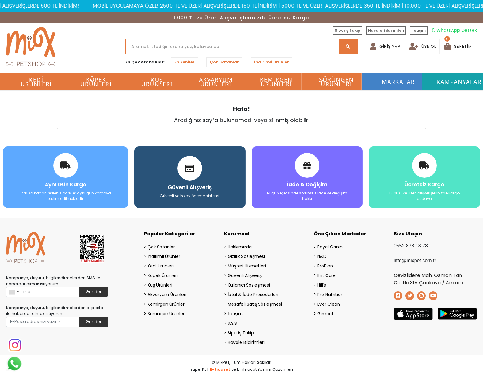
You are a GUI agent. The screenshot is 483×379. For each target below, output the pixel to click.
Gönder (94, 291)
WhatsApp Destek (454, 30)
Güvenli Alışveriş (245, 275)
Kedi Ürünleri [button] (36, 82)
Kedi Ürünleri (161, 266)
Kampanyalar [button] (458, 82)
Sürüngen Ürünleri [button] (336, 82)
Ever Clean (328, 304)
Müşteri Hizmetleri (247, 266)
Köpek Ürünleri (163, 275)
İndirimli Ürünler (271, 62)
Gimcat (325, 313)
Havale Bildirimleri (386, 30)
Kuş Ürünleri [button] (157, 82)
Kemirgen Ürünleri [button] (276, 82)
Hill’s (321, 285)
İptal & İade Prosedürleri (253, 294)
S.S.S (232, 323)
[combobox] (13, 292)
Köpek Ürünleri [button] (96, 82)
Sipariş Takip (347, 30)
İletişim (419, 30)
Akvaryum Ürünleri (167, 294)
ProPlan (325, 266)
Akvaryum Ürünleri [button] (216, 82)
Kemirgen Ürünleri (166, 304)
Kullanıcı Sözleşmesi (249, 285)
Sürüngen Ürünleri (166, 313)
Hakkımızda (240, 246)
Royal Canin (330, 246)
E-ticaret (220, 369)
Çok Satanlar (224, 62)
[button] (458, 46)
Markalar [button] (398, 82)
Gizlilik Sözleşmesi (246, 256)
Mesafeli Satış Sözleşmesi (255, 304)
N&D (322, 256)
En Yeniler (184, 62)
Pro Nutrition (330, 294)
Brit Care (326, 275)
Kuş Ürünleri (160, 285)
